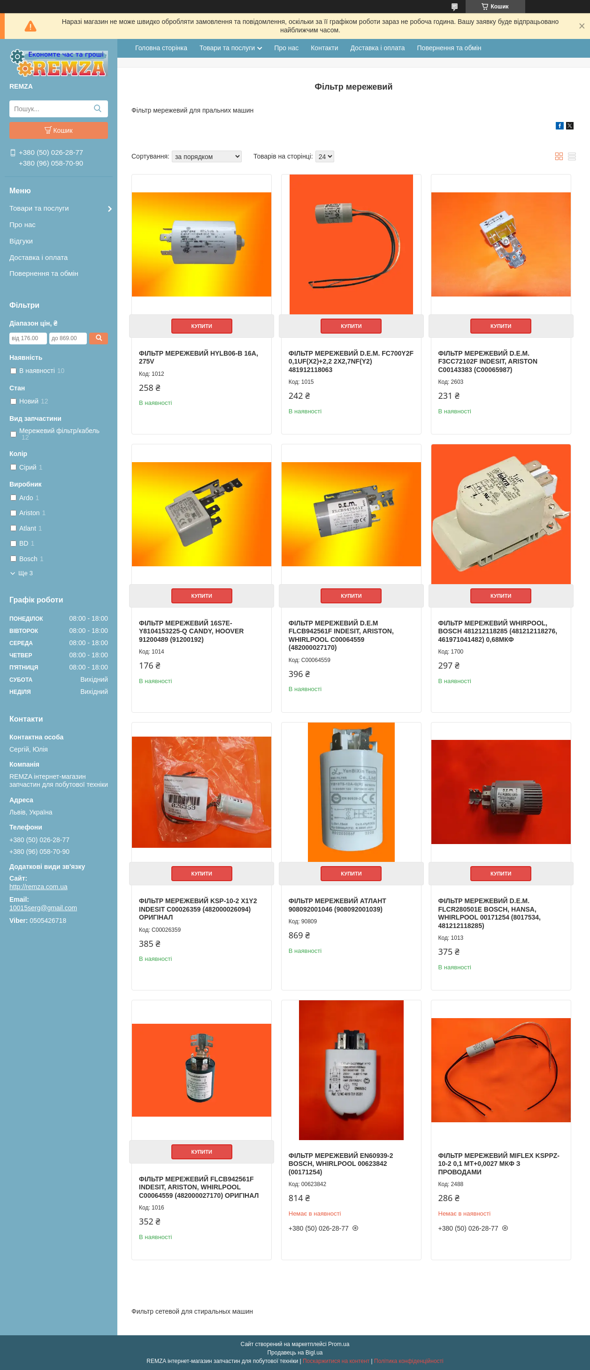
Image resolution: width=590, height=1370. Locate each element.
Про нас (22, 224)
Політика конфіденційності (409, 1361)
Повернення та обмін (43, 273)
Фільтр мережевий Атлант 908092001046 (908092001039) (337, 905)
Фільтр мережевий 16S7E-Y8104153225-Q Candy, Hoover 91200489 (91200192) (191, 631)
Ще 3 (25, 573)
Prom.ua (338, 1344)
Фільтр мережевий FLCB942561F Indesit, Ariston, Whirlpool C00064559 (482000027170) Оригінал (199, 1187)
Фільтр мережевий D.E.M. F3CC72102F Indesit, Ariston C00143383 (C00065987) (488, 361)
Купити (202, 326)
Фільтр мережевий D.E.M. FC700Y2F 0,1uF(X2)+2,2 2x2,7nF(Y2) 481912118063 (351, 361)
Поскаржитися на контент (336, 1361)
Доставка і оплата (38, 257)
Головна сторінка (161, 48)
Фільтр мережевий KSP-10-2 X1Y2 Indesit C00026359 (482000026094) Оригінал (198, 909)
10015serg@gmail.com (43, 908)
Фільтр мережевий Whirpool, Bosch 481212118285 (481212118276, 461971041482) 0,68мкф (498, 631)
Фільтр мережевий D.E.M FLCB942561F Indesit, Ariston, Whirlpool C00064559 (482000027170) (341, 635)
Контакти (324, 48)
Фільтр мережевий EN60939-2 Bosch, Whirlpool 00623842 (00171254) (341, 1164)
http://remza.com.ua (38, 886)
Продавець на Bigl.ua (294, 1352)
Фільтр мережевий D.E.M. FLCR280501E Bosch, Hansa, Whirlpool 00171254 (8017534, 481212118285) (489, 913)
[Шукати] (97, 108)
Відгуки (21, 241)
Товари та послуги (39, 208)
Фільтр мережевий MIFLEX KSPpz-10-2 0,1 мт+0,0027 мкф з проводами (498, 1164)
